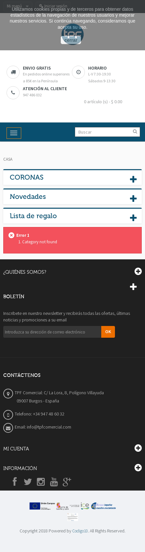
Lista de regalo (33, 216)
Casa (7, 159)
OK (108, 331)
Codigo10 (80, 531)
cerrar (70, 40)
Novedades (28, 197)
